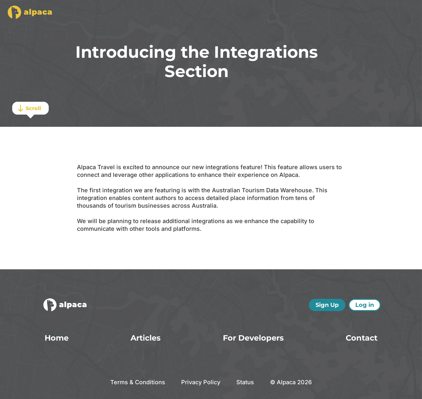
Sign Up (327, 305)
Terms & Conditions (137, 382)
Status (245, 382)
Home (57, 338)
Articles (146, 338)
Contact (361, 338)
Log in (365, 305)
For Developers (253, 338)
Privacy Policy (200, 382)
